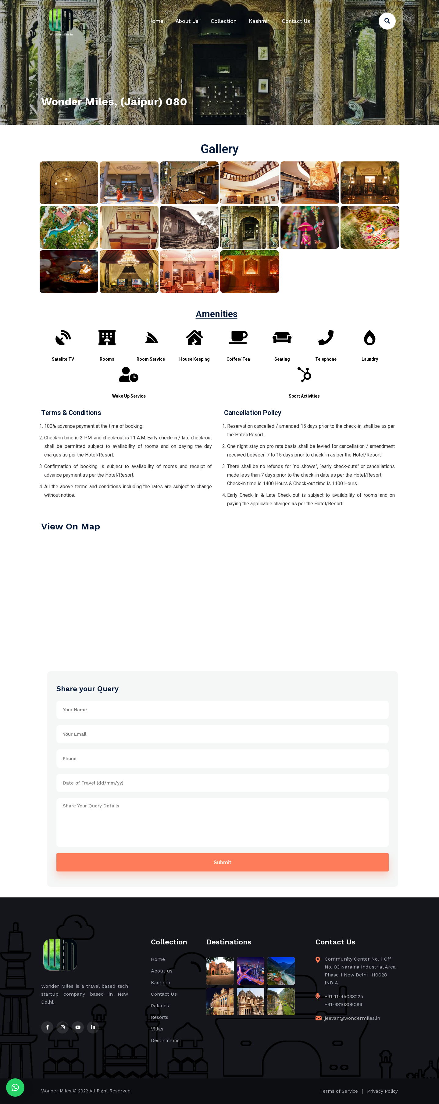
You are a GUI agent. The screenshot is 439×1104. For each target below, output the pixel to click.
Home (155, 21)
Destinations (165, 1040)
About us (162, 971)
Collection (224, 21)
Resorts (159, 1017)
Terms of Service (339, 1091)
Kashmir (259, 21)
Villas (157, 1029)
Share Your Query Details (222, 822)
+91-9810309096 (343, 1004)
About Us (187, 21)
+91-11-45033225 (344, 996)
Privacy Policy (382, 1091)
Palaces (160, 1005)
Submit (222, 862)
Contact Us (296, 21)
